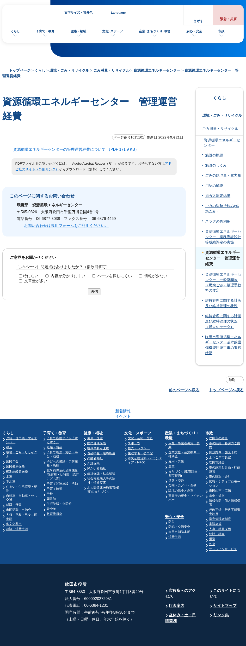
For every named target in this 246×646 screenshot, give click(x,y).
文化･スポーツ (112, 31)
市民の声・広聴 (220, 472)
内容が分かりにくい (68, 276)
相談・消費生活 (17, 510)
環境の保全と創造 (180, 472)
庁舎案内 (176, 587)
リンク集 (221, 596)
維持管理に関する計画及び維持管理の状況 (223, 303)
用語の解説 (214, 186)
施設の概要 (214, 155)
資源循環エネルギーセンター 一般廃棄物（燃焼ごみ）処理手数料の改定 (223, 282)
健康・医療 (95, 419)
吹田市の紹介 (218, 419)
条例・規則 (217, 477)
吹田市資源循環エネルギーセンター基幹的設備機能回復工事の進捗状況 (223, 345)
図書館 (51, 480)
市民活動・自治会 (18, 491)
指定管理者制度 (220, 500)
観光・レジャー (139, 429)
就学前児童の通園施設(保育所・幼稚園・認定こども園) (63, 456)
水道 (9, 458)
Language (118, 12)
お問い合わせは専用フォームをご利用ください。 (66, 226)
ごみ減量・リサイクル (111, 70)
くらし (15, 31)
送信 (94, 291)
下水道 (10, 463)
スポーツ (134, 424)
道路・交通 (176, 462)
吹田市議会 (217, 443)
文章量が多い (35, 281)
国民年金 (12, 442)
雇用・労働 (176, 442)
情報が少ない (155, 276)
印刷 (231, 380)
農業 (171, 448)
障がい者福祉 (96, 449)
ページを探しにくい (114, 276)
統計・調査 (217, 515)
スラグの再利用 (217, 221)
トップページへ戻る (226, 390)
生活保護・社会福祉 (101, 454)
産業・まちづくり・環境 (182, 416)
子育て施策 (54, 470)
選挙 (212, 520)
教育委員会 (54, 495)
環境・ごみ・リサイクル (69, 70)
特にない (30, 276)
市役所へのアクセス (180, 575)
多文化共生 (14, 505)
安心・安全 (194, 31)
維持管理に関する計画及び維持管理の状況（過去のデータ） (223, 321)
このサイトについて (225, 575)
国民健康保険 (15, 448)
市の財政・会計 (220, 458)
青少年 (51, 490)
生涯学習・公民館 (59, 485)
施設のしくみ (216, 165)
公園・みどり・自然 (182, 467)
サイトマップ (224, 587)
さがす (198, 21)
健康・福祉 (78, 31)
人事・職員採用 (220, 510)
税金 (9, 428)
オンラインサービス (223, 530)
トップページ (20, 70)
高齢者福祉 (95, 439)
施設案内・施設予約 (223, 433)
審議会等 (215, 505)
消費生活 (174, 518)
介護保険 (93, 444)
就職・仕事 (14, 486)
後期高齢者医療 (17, 453)
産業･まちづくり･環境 (154, 31)
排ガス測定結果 (217, 196)
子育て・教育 (45, 31)
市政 (221, 31)
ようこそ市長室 (220, 438)
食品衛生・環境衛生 (101, 434)
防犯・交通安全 (179, 508)
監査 (212, 525)
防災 (171, 503)
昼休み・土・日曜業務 (180, 599)
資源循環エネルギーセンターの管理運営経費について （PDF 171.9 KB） (78, 149)
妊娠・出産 (54, 428)
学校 (50, 475)
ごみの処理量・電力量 (223, 175)
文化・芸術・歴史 (140, 419)
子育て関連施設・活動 (62, 465)
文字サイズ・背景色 (78, 12)
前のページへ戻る (184, 390)
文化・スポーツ (137, 414)
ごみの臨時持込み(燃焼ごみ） (222, 208)
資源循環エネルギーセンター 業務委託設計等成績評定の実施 (223, 237)
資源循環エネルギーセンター (157, 70)
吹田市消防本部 (179, 513)
